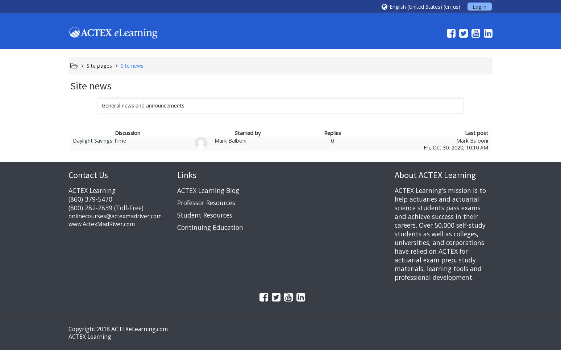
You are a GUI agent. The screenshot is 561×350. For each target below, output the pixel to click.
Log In (479, 7)
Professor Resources (206, 202)
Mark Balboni (230, 140)
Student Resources (204, 215)
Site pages (99, 65)
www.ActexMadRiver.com (101, 224)
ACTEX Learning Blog (208, 190)
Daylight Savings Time (99, 140)
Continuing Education (210, 227)
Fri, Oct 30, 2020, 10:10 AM (456, 147)
